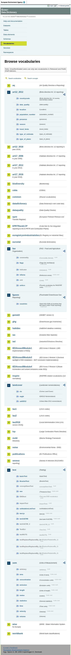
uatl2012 (23, 401)
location (23, 110)
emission (23, 585)
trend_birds (24, 129)
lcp (13, 431)
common (16, 197)
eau (21, 491)
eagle (22, 396)
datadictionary (19, 203)
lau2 (14, 416)
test (14, 470)
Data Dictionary (21, 16)
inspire (15, 376)
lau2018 (16, 422)
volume (22, 616)
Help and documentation (12, 21)
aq (13, 85)
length (22, 590)
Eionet (13, 16)
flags (22, 263)
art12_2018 (17, 147)
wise (14, 624)
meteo (22, 595)
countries (23, 304)
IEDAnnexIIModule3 (22, 357)
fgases (15, 295)
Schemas (7, 39)
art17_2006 (17, 156)
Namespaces (8, 52)
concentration (25, 580)
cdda (14, 190)
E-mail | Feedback (10, 648)
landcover (17, 385)
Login (51, 6)
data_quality (24, 105)
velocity (23, 611)
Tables (5, 30)
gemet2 (16, 315)
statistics (23, 601)
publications (18, 454)
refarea (22, 275)
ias (13, 335)
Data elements (9, 35)
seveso (15, 461)
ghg (14, 322)
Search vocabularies (14, 78)
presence (23, 119)
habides (16, 328)
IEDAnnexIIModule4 (22, 367)
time (21, 606)
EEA (14, 2)
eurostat (16, 242)
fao (14, 248)
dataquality (17, 210)
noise (15, 447)
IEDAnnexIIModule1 (22, 348)
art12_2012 (17, 92)
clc (21, 391)
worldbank (17, 633)
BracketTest (24, 481)
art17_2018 (17, 174)
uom (14, 563)
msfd (14, 438)
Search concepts (32, 78)
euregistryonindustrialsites (25, 235)
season (22, 124)
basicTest (23, 476)
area (21, 574)
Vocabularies (8, 43)
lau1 (14, 409)
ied (13, 341)
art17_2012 (17, 165)
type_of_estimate (26, 134)
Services (6, 48)
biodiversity (18, 184)
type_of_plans (25, 139)
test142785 (24, 519)
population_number (27, 114)
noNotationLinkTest (27, 509)
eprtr (14, 217)
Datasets (6, 26)
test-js (22, 513)
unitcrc (22, 285)
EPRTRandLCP (19, 226)
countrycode (25, 98)
